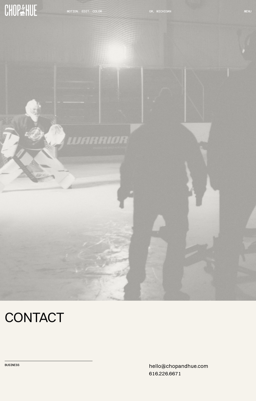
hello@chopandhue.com (178, 366)
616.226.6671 (165, 373)
